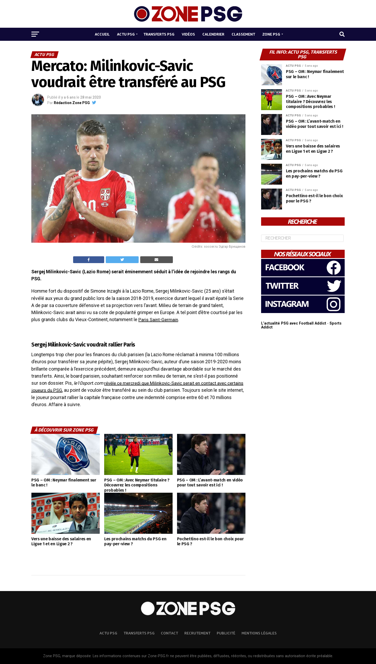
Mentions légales (259, 632)
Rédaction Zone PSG (72, 103)
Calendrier (213, 34)
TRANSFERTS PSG (139, 632)
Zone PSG (271, 34)
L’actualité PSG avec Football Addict (293, 323)
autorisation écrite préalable (308, 656)
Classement (243, 34)
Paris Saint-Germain (158, 319)
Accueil (102, 34)
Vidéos (188, 34)
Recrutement (197, 632)
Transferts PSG (158, 34)
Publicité (226, 632)
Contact (169, 632)
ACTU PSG (108, 632)
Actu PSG (126, 34)
